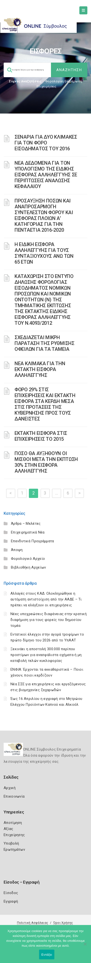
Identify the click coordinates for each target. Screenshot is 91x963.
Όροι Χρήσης (63, 923)
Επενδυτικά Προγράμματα (32, 541)
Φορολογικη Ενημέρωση (63, 81)
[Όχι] (85, 946)
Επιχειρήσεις (47, 86)
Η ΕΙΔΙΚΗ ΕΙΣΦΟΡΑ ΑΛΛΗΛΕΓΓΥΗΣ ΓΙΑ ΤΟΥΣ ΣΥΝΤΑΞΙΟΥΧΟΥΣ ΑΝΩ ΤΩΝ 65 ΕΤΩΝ (44, 253)
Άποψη (17, 550)
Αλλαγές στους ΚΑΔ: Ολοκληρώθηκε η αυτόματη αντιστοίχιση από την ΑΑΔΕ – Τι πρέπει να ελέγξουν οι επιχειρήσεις (46, 599)
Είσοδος (11, 893)
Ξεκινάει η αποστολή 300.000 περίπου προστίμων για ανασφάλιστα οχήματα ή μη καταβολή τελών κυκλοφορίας (46, 655)
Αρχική (10, 788)
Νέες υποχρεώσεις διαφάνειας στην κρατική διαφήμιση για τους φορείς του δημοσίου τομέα (48, 620)
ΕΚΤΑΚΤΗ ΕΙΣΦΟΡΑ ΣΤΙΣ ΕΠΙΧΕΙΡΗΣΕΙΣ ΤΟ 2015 (41, 436)
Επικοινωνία (14, 796)
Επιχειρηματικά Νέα (27, 532)
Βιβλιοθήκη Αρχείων (28, 567)
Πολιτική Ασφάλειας (32, 923)
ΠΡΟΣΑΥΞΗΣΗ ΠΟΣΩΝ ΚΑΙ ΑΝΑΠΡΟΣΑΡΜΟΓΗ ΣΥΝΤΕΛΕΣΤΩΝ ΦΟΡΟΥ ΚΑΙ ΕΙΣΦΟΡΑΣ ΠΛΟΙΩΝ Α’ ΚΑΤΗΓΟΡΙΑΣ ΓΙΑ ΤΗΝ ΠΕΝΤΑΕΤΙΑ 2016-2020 (44, 215)
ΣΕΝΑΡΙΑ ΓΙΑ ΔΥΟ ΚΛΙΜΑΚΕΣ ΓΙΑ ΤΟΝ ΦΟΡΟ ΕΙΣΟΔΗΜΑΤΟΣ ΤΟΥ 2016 (46, 143)
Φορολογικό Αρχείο (28, 558)
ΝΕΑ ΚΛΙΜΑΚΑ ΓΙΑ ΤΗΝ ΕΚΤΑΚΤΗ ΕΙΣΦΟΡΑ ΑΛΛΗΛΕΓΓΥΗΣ (40, 369)
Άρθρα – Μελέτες (26, 523)
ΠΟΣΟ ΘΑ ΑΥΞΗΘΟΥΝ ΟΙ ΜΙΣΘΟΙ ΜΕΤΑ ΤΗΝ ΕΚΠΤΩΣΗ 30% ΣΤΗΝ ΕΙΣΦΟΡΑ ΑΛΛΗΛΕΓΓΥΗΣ (46, 462)
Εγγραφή (11, 901)
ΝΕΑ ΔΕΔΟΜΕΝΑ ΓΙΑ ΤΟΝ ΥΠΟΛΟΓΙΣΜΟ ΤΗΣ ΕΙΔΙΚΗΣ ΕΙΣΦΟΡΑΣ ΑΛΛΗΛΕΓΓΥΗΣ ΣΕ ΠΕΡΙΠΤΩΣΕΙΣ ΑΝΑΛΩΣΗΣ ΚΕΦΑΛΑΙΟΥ (46, 174)
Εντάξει (46, 954)
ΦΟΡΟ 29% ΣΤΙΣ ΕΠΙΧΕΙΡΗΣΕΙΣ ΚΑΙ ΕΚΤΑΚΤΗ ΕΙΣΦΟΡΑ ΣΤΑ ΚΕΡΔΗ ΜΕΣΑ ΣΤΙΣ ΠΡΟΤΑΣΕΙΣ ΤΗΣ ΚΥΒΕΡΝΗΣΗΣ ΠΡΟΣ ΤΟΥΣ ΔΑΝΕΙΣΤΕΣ (45, 404)
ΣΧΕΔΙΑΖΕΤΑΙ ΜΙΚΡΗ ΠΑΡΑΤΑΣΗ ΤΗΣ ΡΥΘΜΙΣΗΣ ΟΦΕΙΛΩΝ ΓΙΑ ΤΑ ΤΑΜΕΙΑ (44, 343)
